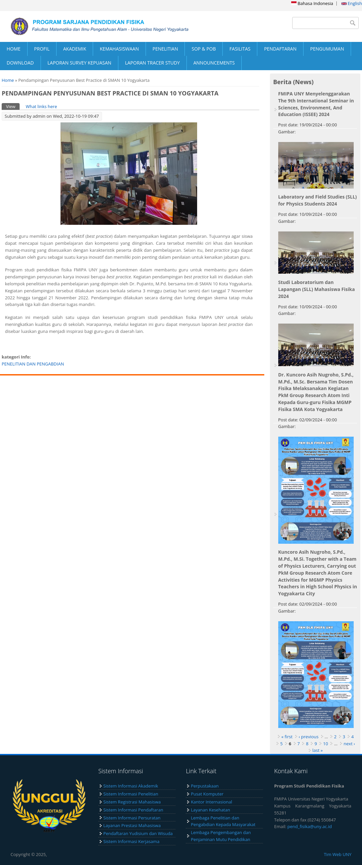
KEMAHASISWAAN (119, 49)
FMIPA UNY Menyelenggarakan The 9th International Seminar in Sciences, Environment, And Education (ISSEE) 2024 (316, 103)
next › (349, 744)
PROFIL (42, 49)
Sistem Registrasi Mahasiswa (132, 802)
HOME (14, 49)
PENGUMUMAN (327, 49)
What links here (41, 106)
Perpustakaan (205, 786)
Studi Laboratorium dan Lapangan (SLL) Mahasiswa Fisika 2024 (316, 289)
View (13, 106)
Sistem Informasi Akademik (130, 786)
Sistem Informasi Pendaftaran (133, 810)
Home (8, 80)
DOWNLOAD (20, 63)
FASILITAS (239, 49)
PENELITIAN (165, 49)
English (351, 3)
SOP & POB (203, 49)
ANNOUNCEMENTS (214, 63)
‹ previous (309, 737)
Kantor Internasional (211, 802)
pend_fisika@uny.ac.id (310, 826)
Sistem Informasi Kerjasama (131, 841)
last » (317, 750)
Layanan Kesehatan (210, 810)
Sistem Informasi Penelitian (130, 794)
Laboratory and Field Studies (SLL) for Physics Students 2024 (317, 200)
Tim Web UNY (337, 854)
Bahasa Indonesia (312, 3)
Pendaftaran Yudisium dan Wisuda (138, 833)
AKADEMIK (74, 49)
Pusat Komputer (207, 794)
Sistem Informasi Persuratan (132, 818)
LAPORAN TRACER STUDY (152, 63)
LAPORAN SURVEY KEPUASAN (79, 63)
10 (325, 744)
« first (287, 737)
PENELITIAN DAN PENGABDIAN (33, 364)
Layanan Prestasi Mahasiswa (132, 825)
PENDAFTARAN (280, 49)
